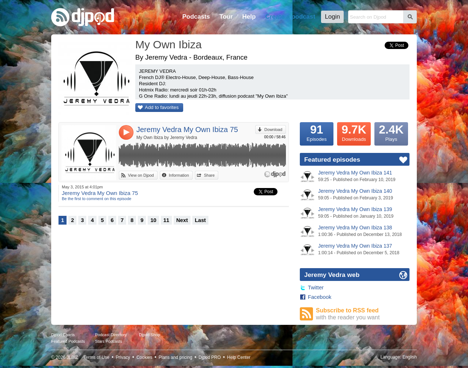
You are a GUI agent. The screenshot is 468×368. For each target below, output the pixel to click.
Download (273, 129)
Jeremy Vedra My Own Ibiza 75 (187, 129)
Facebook (319, 297)
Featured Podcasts (68, 341)
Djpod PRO (210, 357)
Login (332, 16)
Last (200, 220)
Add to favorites (162, 107)
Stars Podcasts (108, 341)
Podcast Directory (111, 335)
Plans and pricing (175, 357)
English (410, 357)
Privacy (123, 357)
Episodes (316, 132)
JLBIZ (72, 357)
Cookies (144, 357)
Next (182, 220)
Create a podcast (290, 16)
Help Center (238, 357)
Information (179, 175)
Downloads (354, 132)
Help (249, 16)
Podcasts (196, 16)
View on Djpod (141, 175)
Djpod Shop (149, 335)
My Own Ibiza (168, 44)
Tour (226, 16)
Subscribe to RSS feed (363, 314)
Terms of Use (97, 357)
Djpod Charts (63, 335)
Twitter (316, 287)
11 (166, 220)
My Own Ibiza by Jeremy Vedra (166, 137)
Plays (391, 132)
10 (153, 220)
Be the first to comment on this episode (96, 198)
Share (209, 175)
